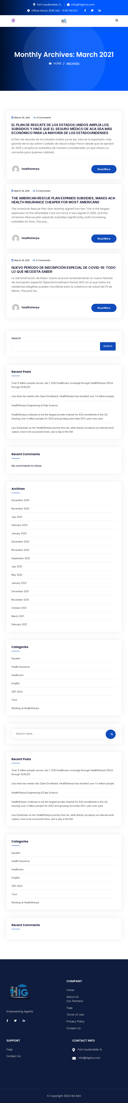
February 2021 (19, 624)
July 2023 (17, 516)
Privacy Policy (75, 1021)
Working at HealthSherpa (25, 708)
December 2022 (20, 541)
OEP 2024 (17, 691)
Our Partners (74, 1001)
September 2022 (21, 558)
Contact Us (73, 1028)
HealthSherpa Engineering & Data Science (35, 405)
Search (16, 338)
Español (16, 658)
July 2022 (17, 566)
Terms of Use (75, 1014)
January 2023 (19, 533)
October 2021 (19, 607)
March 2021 (18, 616)
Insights (16, 683)
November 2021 (20, 599)
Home (55, 63)
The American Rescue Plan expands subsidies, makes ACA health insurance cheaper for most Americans (63, 200)
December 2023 (20, 500)
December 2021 (20, 591)
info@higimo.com (89, 1057)
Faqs (69, 1008)
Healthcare (18, 675)
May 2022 (17, 574)
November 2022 (20, 549)
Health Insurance (21, 666)
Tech (14, 699)
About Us (72, 997)
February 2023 (20, 525)
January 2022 (19, 583)
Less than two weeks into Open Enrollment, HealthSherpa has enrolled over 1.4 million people (63, 396)
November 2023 (20, 508)
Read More (104, 169)
